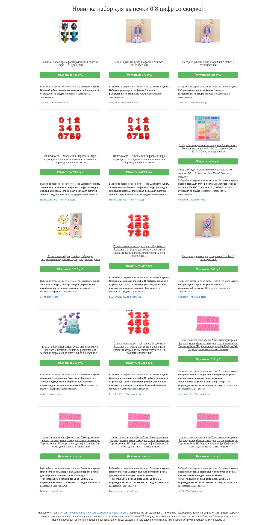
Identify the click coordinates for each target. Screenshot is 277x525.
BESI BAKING (115, 297)
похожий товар (60, 102)
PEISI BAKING (116, 394)
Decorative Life (185, 394)
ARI (42, 394)
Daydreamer (115, 491)
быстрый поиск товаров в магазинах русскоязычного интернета (94, 512)
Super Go (44, 102)
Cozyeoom (114, 102)
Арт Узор (182, 200)
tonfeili (181, 491)
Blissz (43, 491)
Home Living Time (48, 200)
